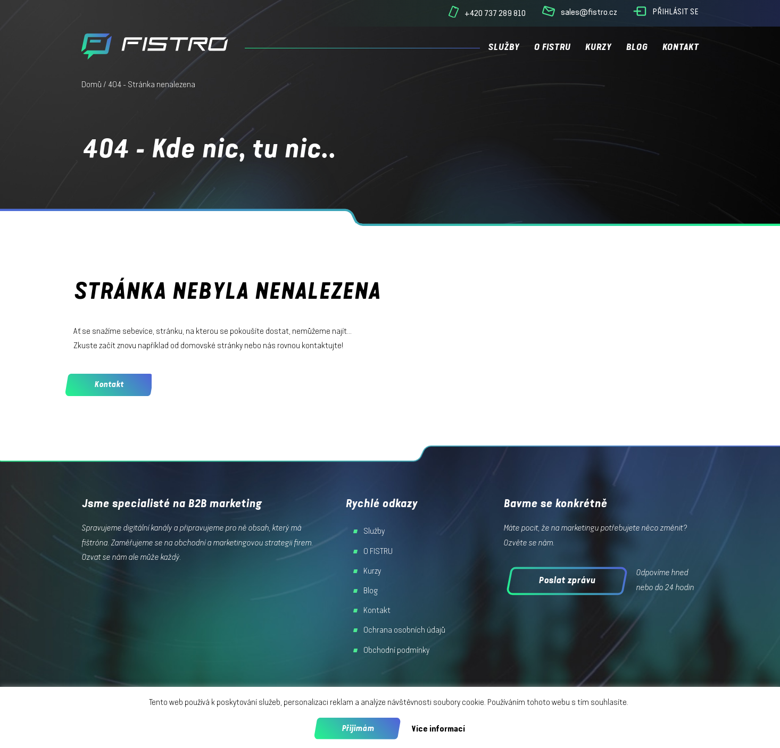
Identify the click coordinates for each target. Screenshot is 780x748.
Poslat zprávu (566, 580)
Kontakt (680, 47)
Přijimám (358, 728)
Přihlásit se (675, 11)
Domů (91, 84)
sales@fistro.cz (589, 11)
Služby (503, 47)
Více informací (438, 729)
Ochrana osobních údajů (404, 630)
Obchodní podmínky (396, 650)
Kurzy (598, 47)
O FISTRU (552, 47)
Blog (637, 47)
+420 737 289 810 (495, 13)
